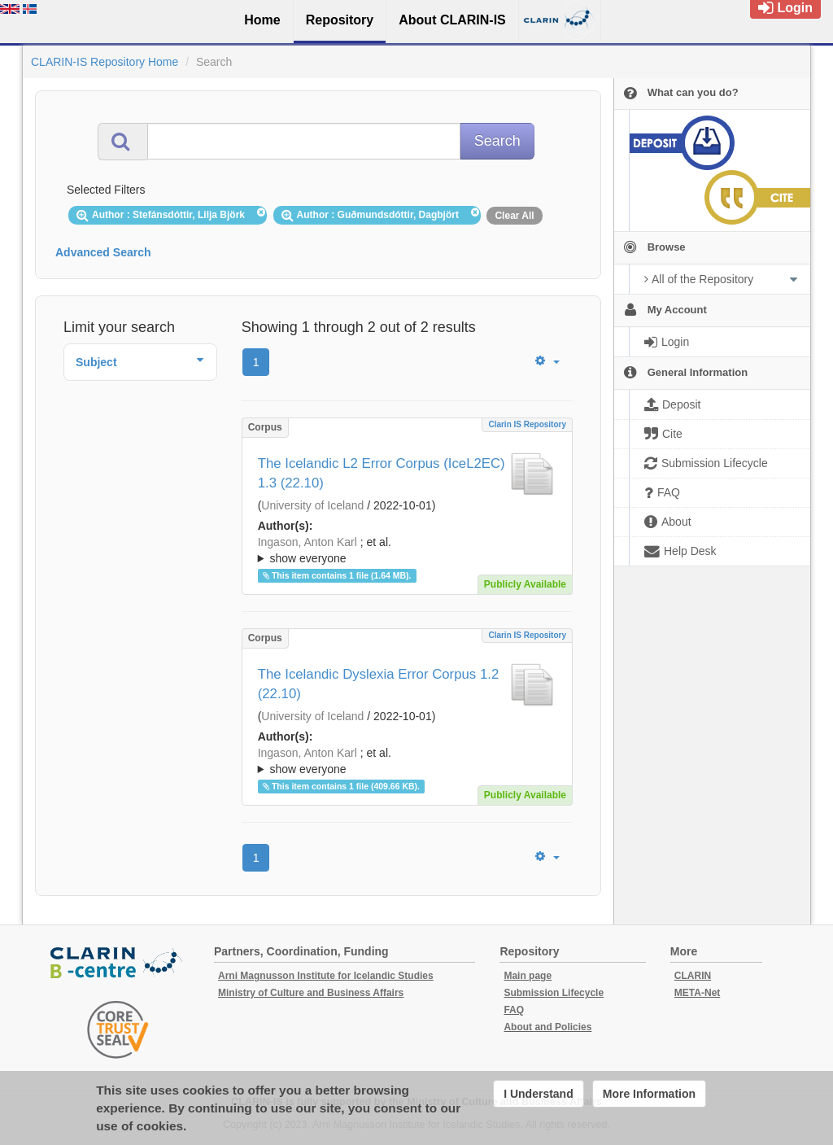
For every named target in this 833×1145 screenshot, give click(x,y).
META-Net (697, 993)
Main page (528, 975)
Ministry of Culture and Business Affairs (310, 993)
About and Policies (547, 1027)
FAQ (514, 1010)
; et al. (407, 550)
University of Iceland (312, 505)
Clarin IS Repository (527, 424)
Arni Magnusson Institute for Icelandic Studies (326, 975)
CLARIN (692, 975)
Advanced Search (103, 252)
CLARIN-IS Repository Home (104, 61)
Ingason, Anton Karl (307, 541)
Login (785, 8)
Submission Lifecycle (554, 993)
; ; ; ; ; (407, 550)
